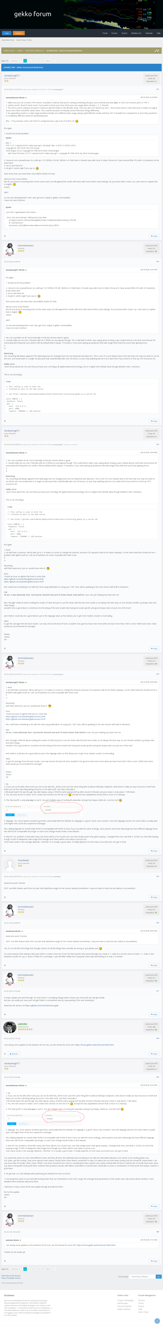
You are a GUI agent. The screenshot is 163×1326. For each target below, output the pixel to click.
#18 (157, 1038)
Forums (114, 33)
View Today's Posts (24, 40)
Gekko (20, 50)
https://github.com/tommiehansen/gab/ (42, 1005)
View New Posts (8, 40)
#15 (157, 876)
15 (42, 61)
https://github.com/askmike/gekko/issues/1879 (24, 581)
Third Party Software (33, 50)
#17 (157, 991)
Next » (48, 61)
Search (124, 33)
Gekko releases (123, 1309)
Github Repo (122, 1303)
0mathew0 (23, 860)
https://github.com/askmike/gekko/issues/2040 (24, 579)
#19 (157, 1077)
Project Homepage (125, 1300)
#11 (157, 89)
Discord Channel (124, 1306)
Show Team (143, 1312)
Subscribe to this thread (10, 1275)
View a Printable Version (11, 1278)
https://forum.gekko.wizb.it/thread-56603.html (94, 1045)
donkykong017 (12, 75)
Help (159, 33)
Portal (105, 33)
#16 (157, 923)
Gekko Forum (9, 50)
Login (7, 33)
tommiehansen (26, 245)
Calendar (149, 33)
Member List (136, 33)
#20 (157, 1232)
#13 (157, 444)
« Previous (14, 61)
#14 (157, 674)
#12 (157, 261)
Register (18, 33)
